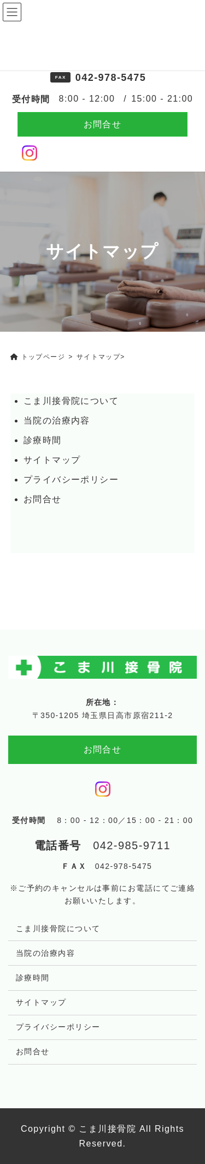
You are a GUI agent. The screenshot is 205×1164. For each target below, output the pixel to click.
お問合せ (103, 124)
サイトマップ (52, 460)
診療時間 (43, 440)
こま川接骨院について (71, 400)
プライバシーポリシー (71, 479)
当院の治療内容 (57, 420)
